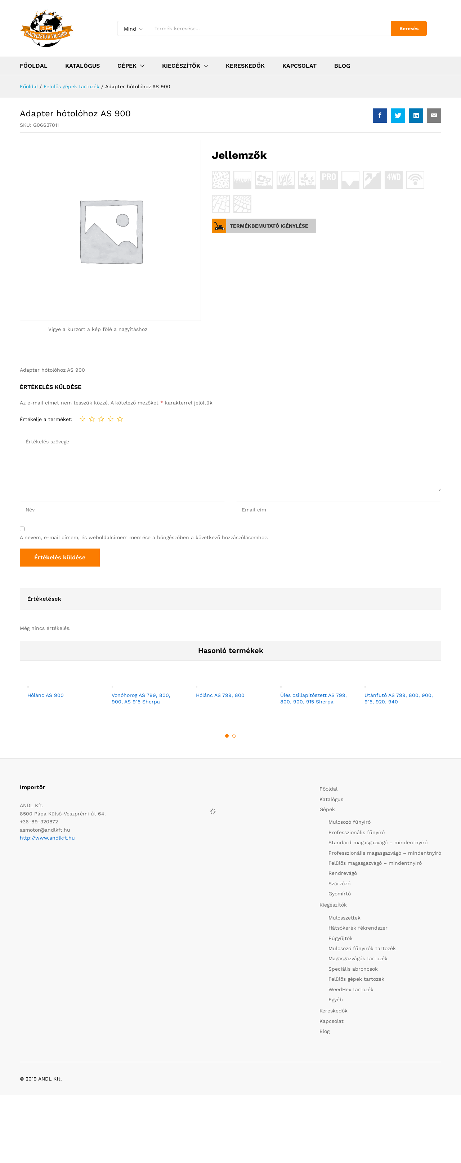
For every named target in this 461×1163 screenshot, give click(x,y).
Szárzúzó (339, 883)
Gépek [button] (126, 66)
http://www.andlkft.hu (47, 838)
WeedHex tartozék (350, 989)
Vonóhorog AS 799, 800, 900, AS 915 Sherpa (141, 698)
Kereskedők (245, 66)
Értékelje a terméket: (46, 419)
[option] (62, 693)
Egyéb (335, 999)
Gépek (327, 809)
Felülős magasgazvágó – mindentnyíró (375, 863)
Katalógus (82, 66)
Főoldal (34, 66)
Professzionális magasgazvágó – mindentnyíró (384, 853)
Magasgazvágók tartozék (358, 958)
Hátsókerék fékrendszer (358, 928)
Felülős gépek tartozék (356, 979)
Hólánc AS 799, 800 (220, 695)
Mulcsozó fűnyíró (349, 822)
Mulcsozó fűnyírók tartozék (362, 948)
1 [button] (227, 736)
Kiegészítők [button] (181, 66)
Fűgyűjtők (340, 938)
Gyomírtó (339, 893)
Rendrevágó (342, 873)
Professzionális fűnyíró (356, 832)
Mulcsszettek (344, 918)
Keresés (409, 28)
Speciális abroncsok (353, 969)
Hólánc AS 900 (45, 695)
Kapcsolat (299, 66)
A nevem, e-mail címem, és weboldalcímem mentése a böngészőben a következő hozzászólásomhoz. (144, 537)
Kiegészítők (333, 905)
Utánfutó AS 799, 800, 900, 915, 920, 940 (398, 698)
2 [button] (234, 736)
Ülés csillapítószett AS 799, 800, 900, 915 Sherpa (313, 698)
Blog (342, 66)
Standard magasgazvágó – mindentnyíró (378, 842)
